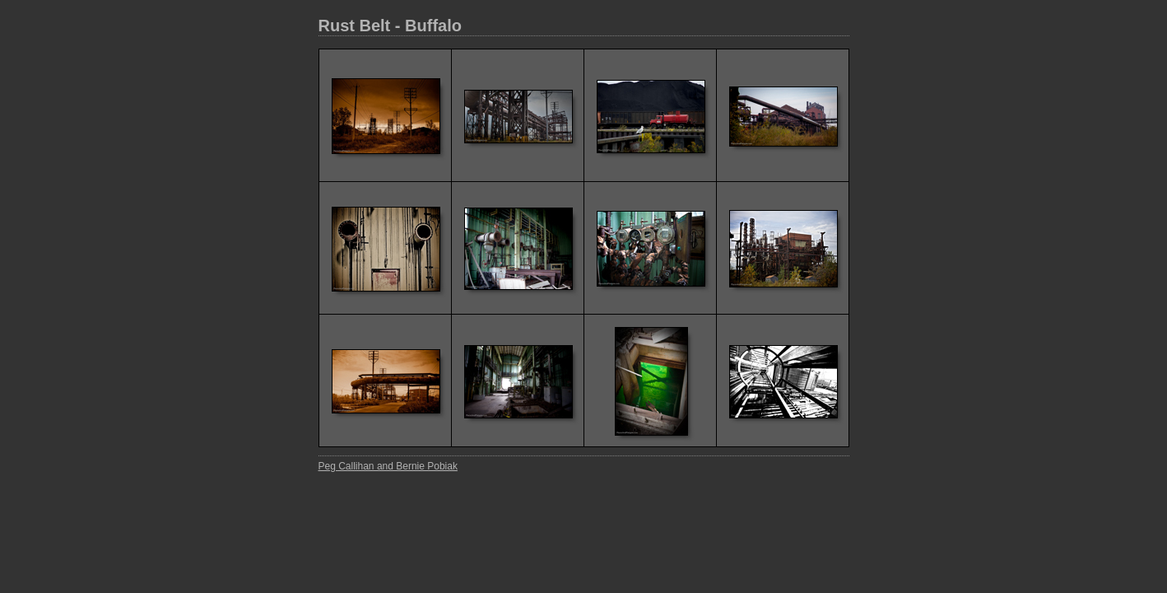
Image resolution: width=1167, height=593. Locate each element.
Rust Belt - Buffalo (390, 25)
